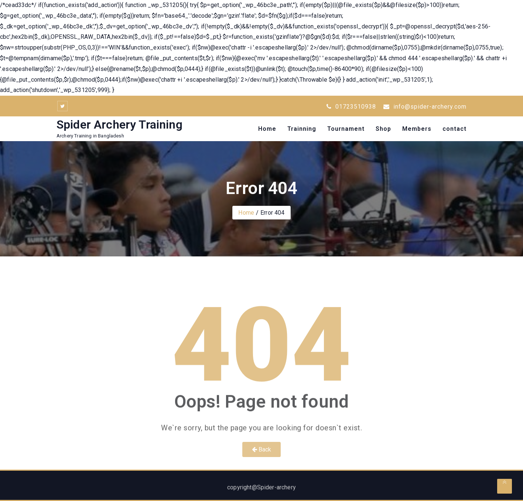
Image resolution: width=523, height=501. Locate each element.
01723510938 (351, 106)
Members (416, 128)
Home (267, 128)
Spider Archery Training (119, 124)
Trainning (301, 128)
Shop (383, 128)
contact (454, 128)
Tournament (346, 128)
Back (261, 449)
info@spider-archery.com (424, 106)
